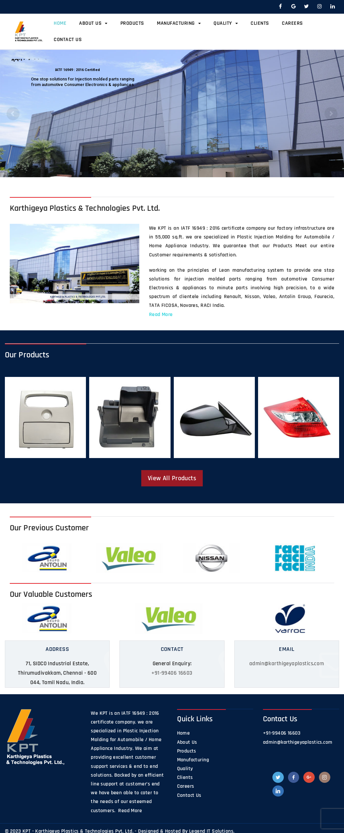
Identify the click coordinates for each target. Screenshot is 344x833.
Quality (225, 23)
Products (132, 23)
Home (60, 23)
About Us (93, 23)
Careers (292, 23)
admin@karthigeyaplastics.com (286, 663)
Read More (161, 314)
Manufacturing (179, 23)
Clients (260, 23)
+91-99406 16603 (171, 673)
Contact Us (68, 39)
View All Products (172, 478)
